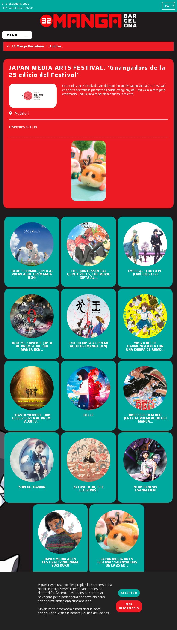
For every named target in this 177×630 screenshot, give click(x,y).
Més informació (129, 606)
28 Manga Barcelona (25, 46)
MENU (17, 35)
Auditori (55, 46)
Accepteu (129, 593)
